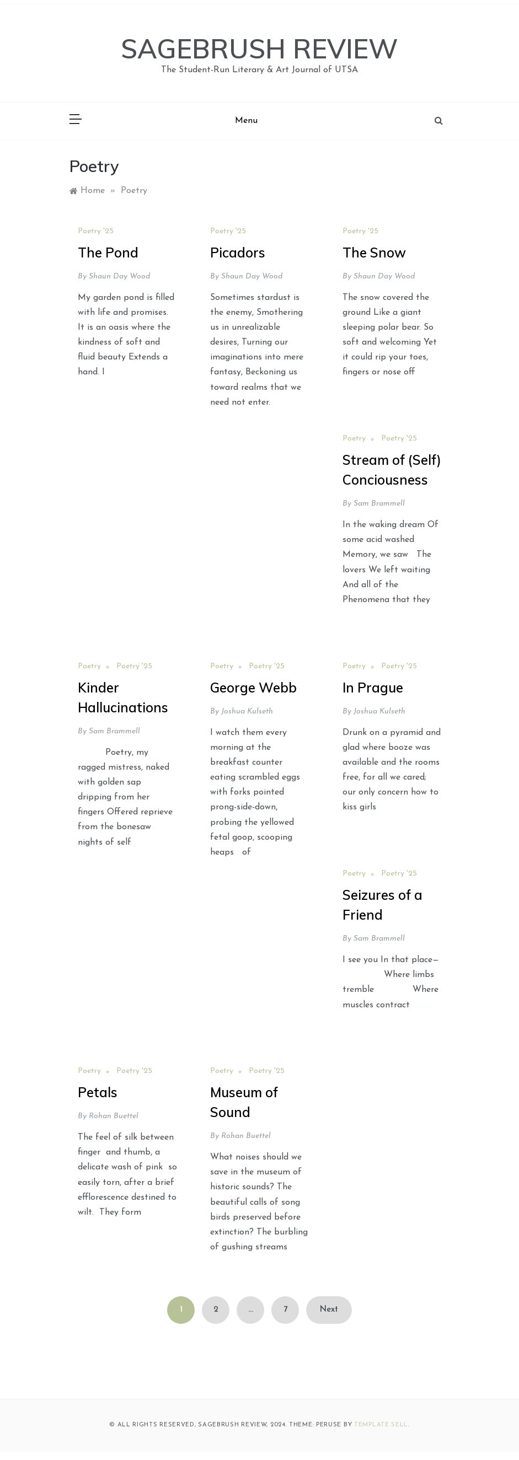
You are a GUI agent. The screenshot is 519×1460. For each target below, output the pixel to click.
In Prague (373, 687)
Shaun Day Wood (119, 276)
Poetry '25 (96, 231)
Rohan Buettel (113, 1116)
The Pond (108, 252)
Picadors (237, 252)
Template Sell (381, 1425)
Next (329, 1310)
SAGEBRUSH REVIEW (259, 48)
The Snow (374, 252)
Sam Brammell (379, 504)
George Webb (253, 687)
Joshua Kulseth (247, 711)
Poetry (354, 438)
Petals (97, 1092)
